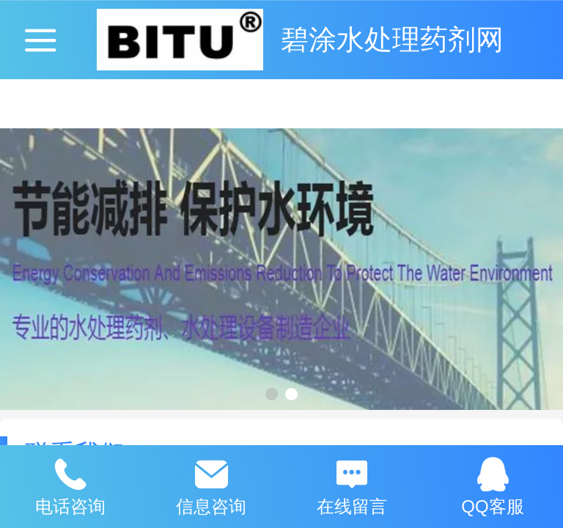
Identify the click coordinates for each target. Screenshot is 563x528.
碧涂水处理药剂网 (392, 39)
